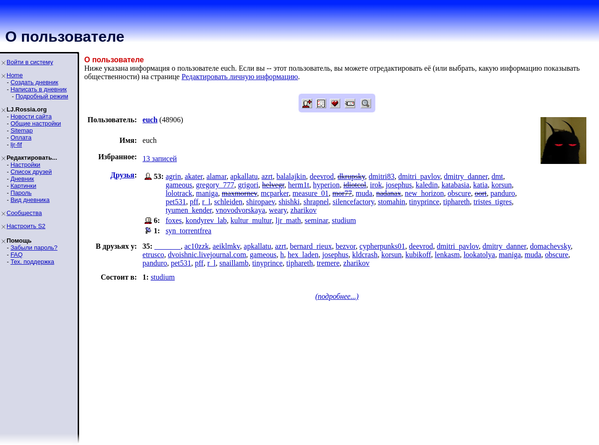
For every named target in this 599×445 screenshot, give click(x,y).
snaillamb (233, 263)
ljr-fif (16, 144)
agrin (173, 176)
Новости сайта (30, 116)
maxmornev (239, 193)
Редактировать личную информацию (240, 77)
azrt (267, 176)
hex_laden (303, 255)
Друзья (122, 175)
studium (344, 220)
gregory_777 (215, 185)
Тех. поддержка (32, 261)
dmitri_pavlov (419, 176)
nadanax (388, 193)
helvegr (273, 185)
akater (194, 176)
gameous (179, 185)
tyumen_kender (189, 210)
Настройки (25, 164)
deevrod (322, 176)
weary (278, 210)
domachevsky (550, 246)
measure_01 (310, 193)
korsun (501, 185)
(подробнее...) (337, 296)
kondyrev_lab (206, 220)
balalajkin (291, 176)
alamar (216, 176)
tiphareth (456, 202)
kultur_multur (251, 220)
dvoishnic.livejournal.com (207, 255)
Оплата (20, 137)
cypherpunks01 (382, 246)
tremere (328, 263)
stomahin (391, 202)
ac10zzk (196, 246)
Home (15, 75)
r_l (206, 202)
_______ (167, 246)
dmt (497, 176)
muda (364, 193)
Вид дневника (30, 199)
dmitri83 (381, 176)
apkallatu (244, 176)
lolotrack (179, 193)
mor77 (342, 193)
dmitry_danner (466, 176)
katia (480, 185)
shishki (289, 202)
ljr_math (288, 220)
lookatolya (479, 255)
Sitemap (21, 130)
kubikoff (418, 255)
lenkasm (447, 255)
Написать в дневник (38, 89)
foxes (174, 220)
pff (194, 202)
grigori (248, 185)
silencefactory (353, 202)
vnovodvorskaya (240, 210)
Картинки (23, 185)
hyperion (326, 185)
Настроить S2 (26, 226)
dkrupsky (351, 176)
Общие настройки (35, 123)
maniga (207, 193)
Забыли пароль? (33, 247)
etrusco (153, 255)
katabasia (455, 185)
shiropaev (260, 202)
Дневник (22, 178)
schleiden (228, 202)
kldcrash (364, 255)
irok (376, 185)
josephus (399, 185)
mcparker (275, 193)
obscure (459, 193)
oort (481, 193)
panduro (502, 193)
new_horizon (424, 193)
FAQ (16, 254)
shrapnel (316, 202)
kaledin (427, 185)
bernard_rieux (311, 246)
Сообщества (24, 212)
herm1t (298, 185)
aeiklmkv (226, 246)
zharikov (304, 210)
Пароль (20, 192)
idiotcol (354, 185)
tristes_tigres (493, 202)
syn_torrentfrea (189, 231)
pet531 (176, 202)
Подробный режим (41, 96)
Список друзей (30, 171)
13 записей (160, 159)
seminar (316, 220)
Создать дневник (34, 82)
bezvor (346, 246)
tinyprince (424, 202)
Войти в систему (30, 62)
